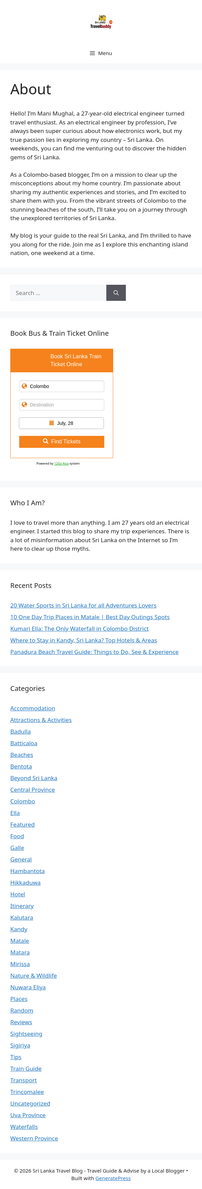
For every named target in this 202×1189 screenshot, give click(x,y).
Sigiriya (20, 1045)
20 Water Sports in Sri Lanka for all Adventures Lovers (83, 605)
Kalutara (21, 917)
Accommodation (32, 708)
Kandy (18, 929)
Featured (22, 824)
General (21, 859)
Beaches (21, 755)
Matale (19, 941)
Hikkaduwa (25, 882)
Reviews (21, 1022)
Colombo (22, 801)
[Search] (116, 293)
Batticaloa (23, 743)
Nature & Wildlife (33, 975)
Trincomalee (27, 1092)
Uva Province (28, 1115)
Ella (15, 813)
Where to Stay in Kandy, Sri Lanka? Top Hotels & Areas (83, 640)
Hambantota (27, 871)
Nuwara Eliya (28, 987)
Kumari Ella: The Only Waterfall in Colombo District (79, 628)
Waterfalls (24, 1127)
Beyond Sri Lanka (33, 778)
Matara (20, 952)
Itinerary (22, 906)
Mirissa (20, 964)
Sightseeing (26, 1034)
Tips (15, 1057)
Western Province (34, 1138)
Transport (23, 1080)
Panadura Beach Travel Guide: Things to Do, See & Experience (94, 652)
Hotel (17, 894)
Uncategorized (30, 1103)
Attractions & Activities (41, 720)
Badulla (20, 731)
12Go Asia (61, 463)
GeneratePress (113, 1178)
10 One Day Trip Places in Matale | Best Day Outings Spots (90, 617)
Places (18, 999)
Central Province (32, 789)
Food (17, 836)
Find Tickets (61, 441)
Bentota (21, 766)
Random (21, 1010)
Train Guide (25, 1068)
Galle (17, 848)
